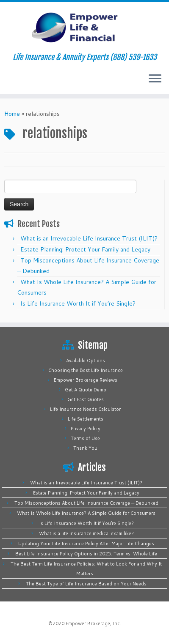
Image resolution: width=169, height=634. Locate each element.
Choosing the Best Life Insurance (85, 370)
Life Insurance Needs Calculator (85, 409)
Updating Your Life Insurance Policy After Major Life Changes (86, 543)
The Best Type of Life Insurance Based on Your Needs (86, 583)
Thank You (85, 448)
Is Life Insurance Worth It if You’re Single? (78, 303)
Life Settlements (85, 418)
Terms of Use (85, 438)
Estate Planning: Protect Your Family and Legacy (85, 249)
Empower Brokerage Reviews (85, 380)
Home (12, 113)
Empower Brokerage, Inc (93, 623)
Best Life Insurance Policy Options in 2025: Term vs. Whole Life (86, 553)
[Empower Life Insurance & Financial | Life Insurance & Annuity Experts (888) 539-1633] (84, 27)
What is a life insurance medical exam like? (86, 533)
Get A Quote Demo (85, 389)
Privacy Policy (85, 428)
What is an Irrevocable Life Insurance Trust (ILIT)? (89, 238)
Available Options (85, 360)
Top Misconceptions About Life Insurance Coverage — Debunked (86, 503)
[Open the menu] (155, 79)
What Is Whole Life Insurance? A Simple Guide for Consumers (86, 513)
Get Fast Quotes (85, 399)
